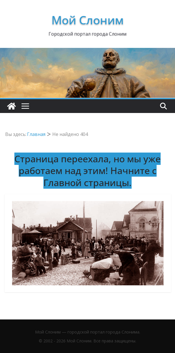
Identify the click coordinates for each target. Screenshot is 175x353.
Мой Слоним (87, 20)
